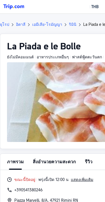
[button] (91, 7)
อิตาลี (20, 24)
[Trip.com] (13, 6)
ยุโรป (4, 24)
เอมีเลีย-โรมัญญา (47, 24)
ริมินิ (72, 24)
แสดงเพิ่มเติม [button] (82, 179)
